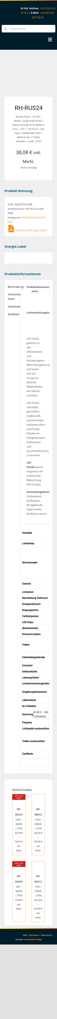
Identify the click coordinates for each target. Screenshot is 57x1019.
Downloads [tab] (13, 306)
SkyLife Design (35, 939)
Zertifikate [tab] (13, 314)
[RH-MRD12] (38, 796)
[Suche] (5, 28)
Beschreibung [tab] (13, 286)
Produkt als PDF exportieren (27, 230)
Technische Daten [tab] (13, 296)
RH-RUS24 (27, 217)
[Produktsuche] (28, 28)
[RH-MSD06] (18, 863)
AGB (25, 935)
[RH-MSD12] (38, 863)
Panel (37, 217)
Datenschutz (46, 935)
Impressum (34, 935)
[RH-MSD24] (18, 796)
